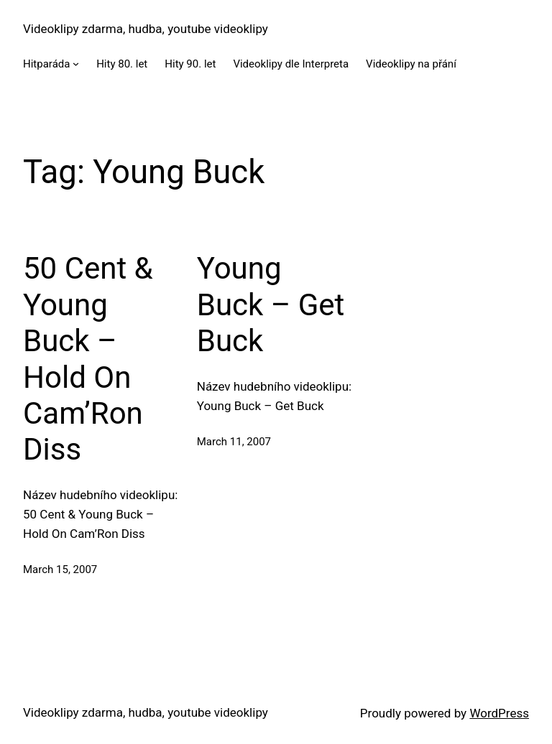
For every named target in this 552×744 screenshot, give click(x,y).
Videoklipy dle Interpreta (291, 63)
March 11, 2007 (234, 441)
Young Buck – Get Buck (271, 304)
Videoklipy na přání (411, 63)
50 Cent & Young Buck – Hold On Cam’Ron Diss (88, 359)
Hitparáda (46, 63)
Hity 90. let (190, 63)
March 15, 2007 (60, 569)
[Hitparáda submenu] (76, 63)
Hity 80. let (121, 63)
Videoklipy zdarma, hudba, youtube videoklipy (145, 29)
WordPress (499, 713)
